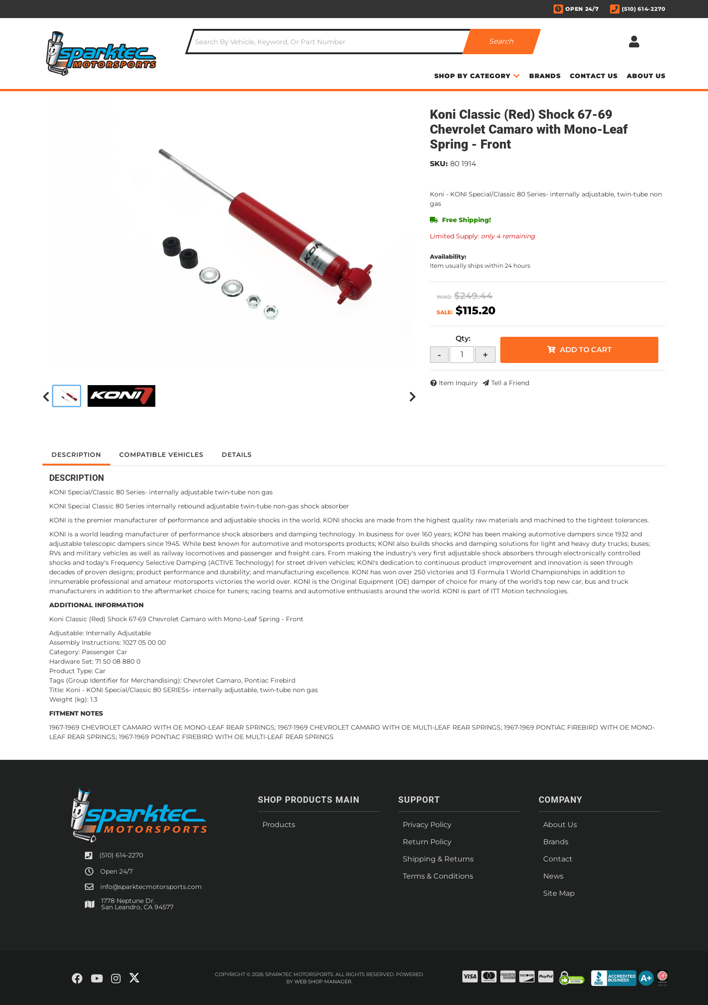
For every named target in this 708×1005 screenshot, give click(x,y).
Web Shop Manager (322, 981)
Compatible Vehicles (161, 455)
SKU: (439, 163)
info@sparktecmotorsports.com (151, 887)
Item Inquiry (458, 383)
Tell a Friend (510, 383)
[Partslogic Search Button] (501, 41)
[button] (363, 41)
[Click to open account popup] (634, 41)
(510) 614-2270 (121, 855)
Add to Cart (586, 349)
